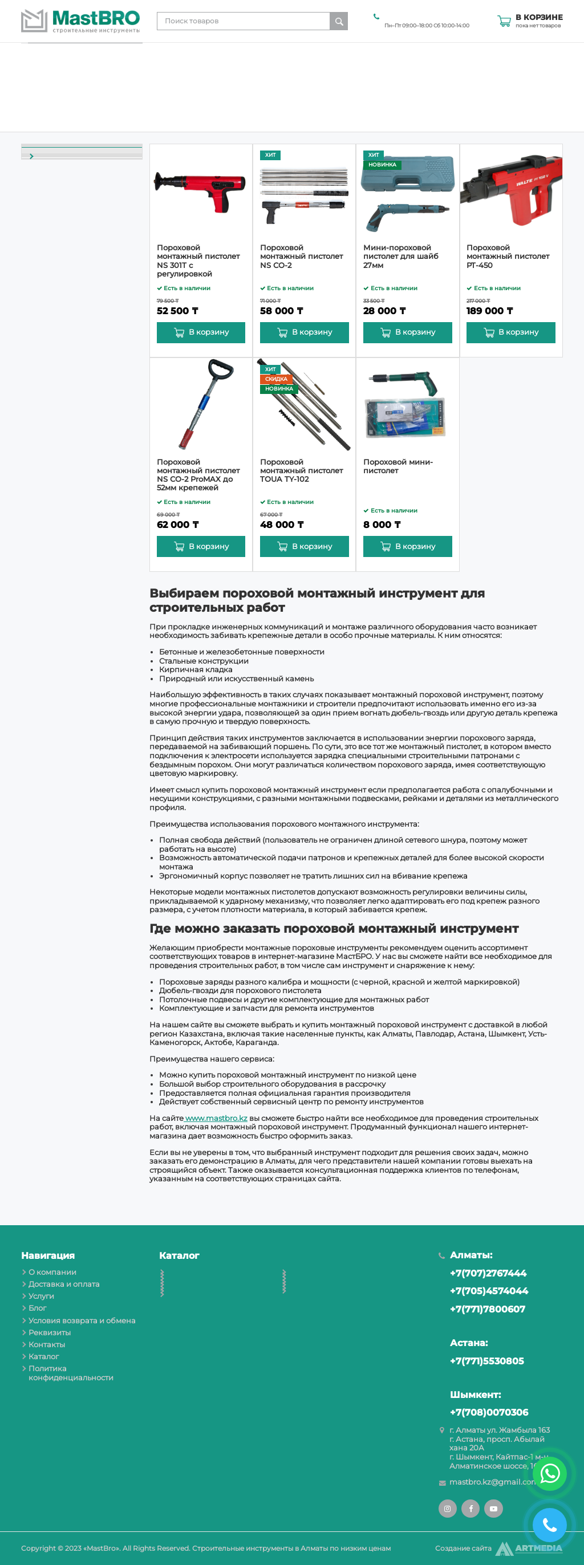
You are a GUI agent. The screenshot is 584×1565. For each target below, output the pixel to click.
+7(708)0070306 (483, 1413)
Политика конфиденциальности (71, 1373)
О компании (171, 98)
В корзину (209, 331)
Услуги (290, 98)
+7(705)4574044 (483, 1291)
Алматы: (465, 1255)
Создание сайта (463, 1548)
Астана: (463, 1343)
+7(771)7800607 (482, 1309)
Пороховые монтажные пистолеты (72, 295)
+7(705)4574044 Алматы (423, 17)
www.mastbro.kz (216, 1118)
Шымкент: (470, 1395)
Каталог (548, 98)
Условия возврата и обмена (386, 98)
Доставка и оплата (235, 98)
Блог (319, 98)
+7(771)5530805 (481, 1361)
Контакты (508, 98)
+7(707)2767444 (482, 1274)
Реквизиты (463, 98)
